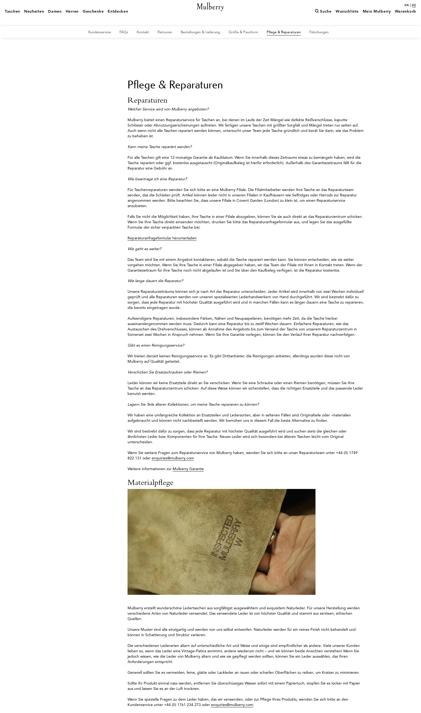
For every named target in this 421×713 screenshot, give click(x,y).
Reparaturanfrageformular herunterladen (162, 238)
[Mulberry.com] (210, 13)
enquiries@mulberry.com (173, 458)
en (407, 5)
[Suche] (323, 19)
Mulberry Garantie (188, 469)
